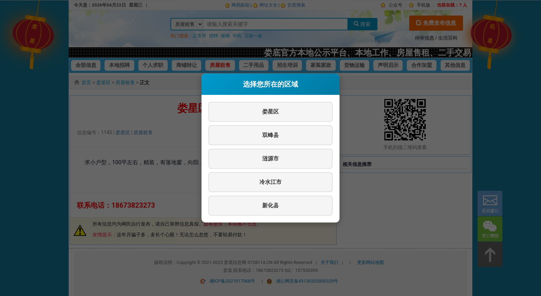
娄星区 (270, 111)
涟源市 (270, 158)
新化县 (270, 205)
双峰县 (270, 135)
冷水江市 (270, 182)
